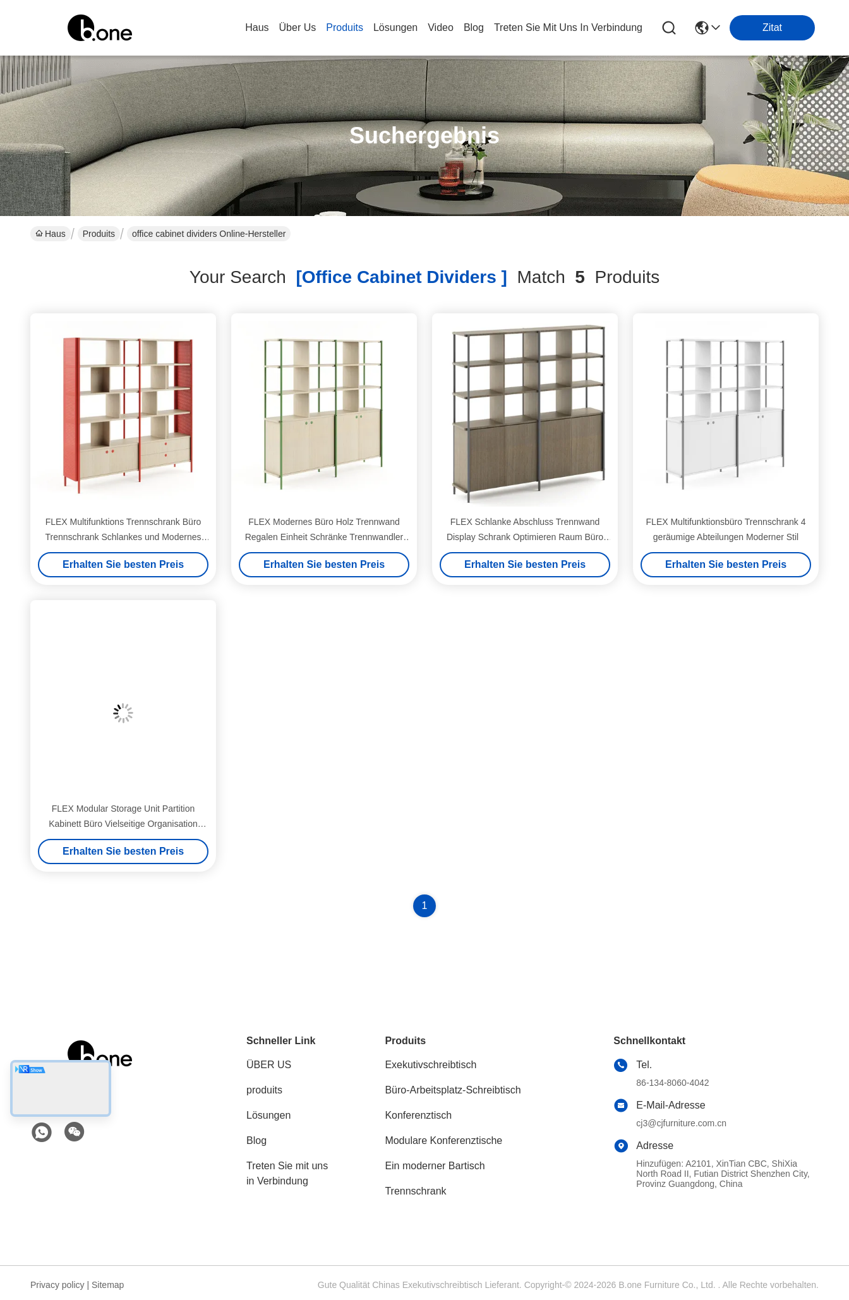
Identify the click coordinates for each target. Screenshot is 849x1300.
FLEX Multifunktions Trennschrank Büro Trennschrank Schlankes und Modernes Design (123, 537)
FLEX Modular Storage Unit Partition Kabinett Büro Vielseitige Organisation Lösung (123, 823)
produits (344, 27)
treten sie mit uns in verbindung (568, 27)
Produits (99, 234)
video (441, 27)
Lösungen (268, 1115)
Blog (256, 1140)
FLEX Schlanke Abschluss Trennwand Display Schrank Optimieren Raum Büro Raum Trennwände (525, 537)
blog (474, 27)
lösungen (395, 27)
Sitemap (108, 1285)
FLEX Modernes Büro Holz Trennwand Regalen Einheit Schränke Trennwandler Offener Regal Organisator (324, 537)
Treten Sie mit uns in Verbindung (287, 1173)
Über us (297, 27)
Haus (256, 27)
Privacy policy (57, 1285)
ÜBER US (268, 1064)
